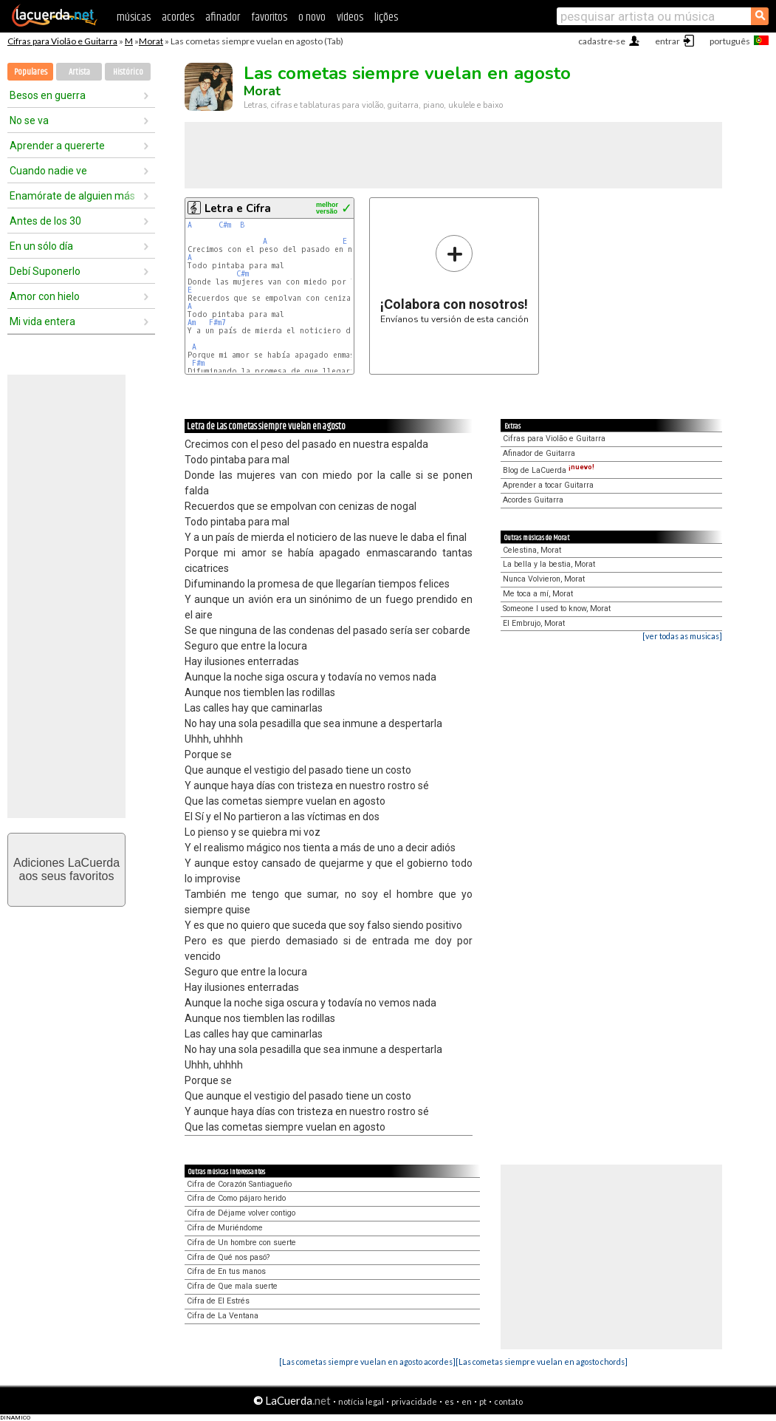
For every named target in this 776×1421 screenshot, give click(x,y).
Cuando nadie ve (48, 171)
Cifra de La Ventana (222, 1316)
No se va (29, 120)
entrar (667, 41)
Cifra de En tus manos (226, 1271)
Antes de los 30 (45, 221)
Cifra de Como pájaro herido (236, 1198)
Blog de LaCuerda (548, 470)
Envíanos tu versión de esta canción (454, 279)
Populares (30, 72)
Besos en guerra (48, 95)
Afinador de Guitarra (539, 453)
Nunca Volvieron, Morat (544, 579)
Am (192, 322)
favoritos (269, 17)
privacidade (414, 1401)
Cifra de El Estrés (218, 1301)
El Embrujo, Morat (534, 623)
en (466, 1401)
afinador (222, 17)
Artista (79, 72)
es (449, 1401)
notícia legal (361, 1401)
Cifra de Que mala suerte (232, 1286)
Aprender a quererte (57, 145)
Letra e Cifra (238, 208)
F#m (198, 363)
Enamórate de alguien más (72, 196)
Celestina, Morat (532, 550)
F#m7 (217, 322)
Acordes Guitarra (533, 500)
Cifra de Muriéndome (225, 1228)
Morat (151, 41)
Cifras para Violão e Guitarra (62, 41)
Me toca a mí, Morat (538, 594)
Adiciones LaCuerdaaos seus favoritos (66, 869)
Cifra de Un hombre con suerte (241, 1242)
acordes (178, 17)
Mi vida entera (42, 321)
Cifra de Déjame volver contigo (241, 1213)
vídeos (350, 17)
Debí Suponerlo (45, 271)
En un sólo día (41, 246)
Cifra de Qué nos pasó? (228, 1257)
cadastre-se (601, 41)
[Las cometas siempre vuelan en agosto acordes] (367, 1361)
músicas (134, 17)
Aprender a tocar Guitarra (548, 485)
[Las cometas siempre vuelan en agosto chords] (542, 1361)
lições (386, 17)
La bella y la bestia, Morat (549, 564)
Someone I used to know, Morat (557, 608)
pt (483, 1401)
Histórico (128, 72)
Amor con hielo (45, 296)
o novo (312, 17)
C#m (225, 225)
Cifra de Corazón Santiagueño (239, 1184)
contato (508, 1401)
